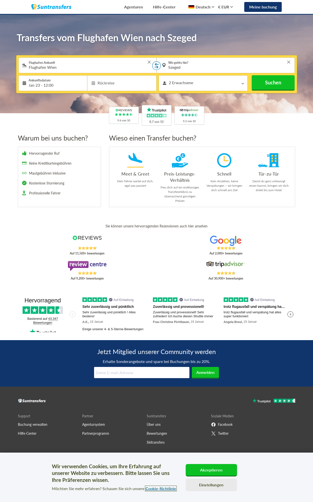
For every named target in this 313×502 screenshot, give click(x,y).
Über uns (154, 424)
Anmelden (205, 372)
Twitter (220, 433)
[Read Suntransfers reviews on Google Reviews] (225, 241)
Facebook (222, 424)
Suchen (273, 82)
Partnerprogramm (95, 433)
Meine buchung (263, 6)
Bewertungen (157, 433)
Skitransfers (156, 442)
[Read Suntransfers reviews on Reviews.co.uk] (87, 241)
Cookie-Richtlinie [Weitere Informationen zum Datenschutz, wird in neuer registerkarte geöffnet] (160, 488)
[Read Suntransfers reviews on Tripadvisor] (225, 266)
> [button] (149, 62)
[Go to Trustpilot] (273, 401)
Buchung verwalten (32, 424)
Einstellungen (211, 484)
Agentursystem (93, 424)
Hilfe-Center (164, 6)
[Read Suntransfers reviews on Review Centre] (87, 266)
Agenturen (133, 6)
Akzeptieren (211, 469)
